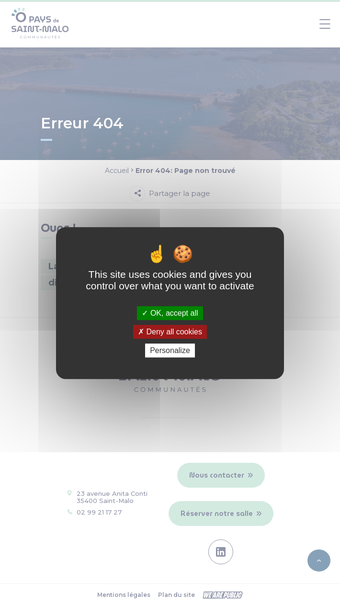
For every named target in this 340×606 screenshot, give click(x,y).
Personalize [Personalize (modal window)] (170, 350)
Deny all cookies (170, 332)
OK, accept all (170, 313)
